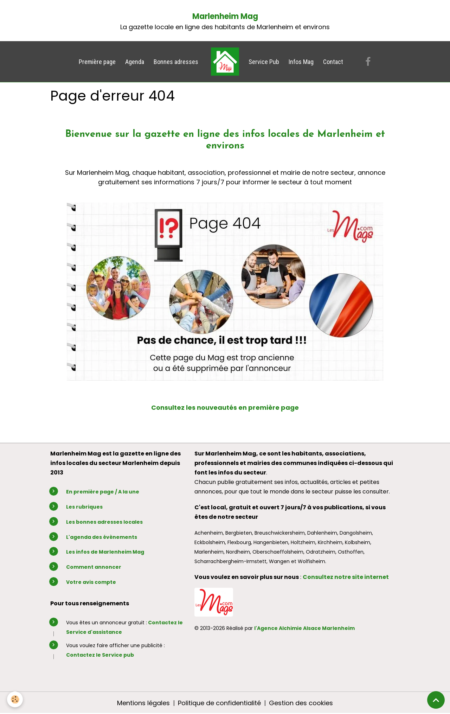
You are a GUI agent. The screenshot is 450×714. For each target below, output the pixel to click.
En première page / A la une (102, 491)
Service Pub (264, 61)
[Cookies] (15, 699)
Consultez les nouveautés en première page (225, 407)
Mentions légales (143, 703)
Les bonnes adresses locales (104, 521)
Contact (333, 61)
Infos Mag (301, 61)
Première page (97, 61)
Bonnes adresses (176, 61)
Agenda (134, 61)
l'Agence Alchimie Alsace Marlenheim (304, 628)
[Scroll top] (436, 700)
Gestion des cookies (301, 703)
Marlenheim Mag (225, 16)
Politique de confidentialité (219, 703)
